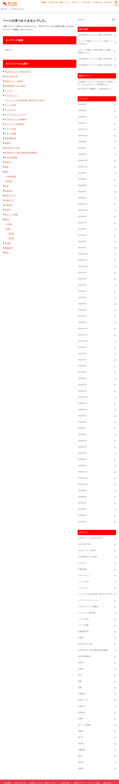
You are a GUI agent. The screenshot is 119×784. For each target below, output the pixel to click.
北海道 (9, 224)
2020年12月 (82, 391)
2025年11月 (82, 134)
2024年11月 (82, 165)
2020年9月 (82, 409)
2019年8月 (82, 489)
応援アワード (10, 195)
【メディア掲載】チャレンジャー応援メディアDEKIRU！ (95, 42)
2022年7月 (82, 281)
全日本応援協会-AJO (93, 780)
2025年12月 (82, 128)
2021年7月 (82, 354)
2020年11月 (82, 397)
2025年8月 (82, 140)
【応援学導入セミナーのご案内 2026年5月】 (95, 35)
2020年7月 (82, 422)
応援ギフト (9, 200)
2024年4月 (82, 189)
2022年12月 (82, 250)
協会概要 (43, 2)
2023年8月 (82, 214)
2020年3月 (82, 446)
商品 (6, 172)
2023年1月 (82, 244)
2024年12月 (82, 159)
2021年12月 (82, 324)
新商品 (9, 181)
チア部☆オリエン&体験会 (15, 119)
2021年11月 (82, 330)
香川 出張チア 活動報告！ (88, 88)
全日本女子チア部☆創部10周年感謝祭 (21, 153)
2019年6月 (82, 501)
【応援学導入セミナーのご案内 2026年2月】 (95, 64)
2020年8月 (82, 416)
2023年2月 (82, 238)
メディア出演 (10, 129)
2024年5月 (82, 183)
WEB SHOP (106, 771)
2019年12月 (82, 465)
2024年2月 (82, 195)
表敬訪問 (8, 248)
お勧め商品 (11, 176)
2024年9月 (82, 171)
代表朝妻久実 (10, 138)
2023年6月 (82, 226)
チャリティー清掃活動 (14, 124)
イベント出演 (10, 105)
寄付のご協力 (87, 2)
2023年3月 (82, 232)
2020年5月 (82, 434)
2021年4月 (82, 367)
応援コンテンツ (76, 2)
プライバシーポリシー (25, 774)
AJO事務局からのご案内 (15, 86)
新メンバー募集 (11, 214)
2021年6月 (82, 361)
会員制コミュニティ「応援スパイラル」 (42, 771)
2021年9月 (82, 342)
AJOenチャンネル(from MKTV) (18, 72)
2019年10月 (82, 477)
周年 (6, 167)
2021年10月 (82, 336)
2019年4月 (82, 513)
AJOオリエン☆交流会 (14, 81)
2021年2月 (82, 379)
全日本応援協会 (11, 157)
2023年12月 (82, 201)
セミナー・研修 (93, 771)
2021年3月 (82, 373)
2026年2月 (82, 116)
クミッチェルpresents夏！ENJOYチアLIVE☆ (26, 100)
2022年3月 (82, 305)
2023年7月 (82, 220)
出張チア (8, 162)
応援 (6, 186)
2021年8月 (82, 348)
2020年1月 (82, 458)
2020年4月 (82, 440)
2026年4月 (82, 103)
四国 (8, 229)
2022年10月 (82, 263)
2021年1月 (82, 385)
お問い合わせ (108, 2)
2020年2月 (82, 452)
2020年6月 (82, 428)
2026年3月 (82, 110)
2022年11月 (82, 257)
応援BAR (8, 191)
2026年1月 (82, 122)
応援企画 (8, 205)
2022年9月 (82, 269)
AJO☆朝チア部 (52, 2)
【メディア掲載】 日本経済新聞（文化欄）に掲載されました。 (95, 51)
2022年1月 (82, 318)
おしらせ (8, 91)
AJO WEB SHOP (97, 2)
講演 (6, 253)
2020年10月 (82, 403)
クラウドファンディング (15, 114)
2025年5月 (82, 146)
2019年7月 (82, 495)
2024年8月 (82, 177)
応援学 (7, 210)
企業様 (7, 143)
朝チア (7, 219)
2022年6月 (82, 287)
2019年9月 (82, 483)
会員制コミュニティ (64, 2)
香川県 (11, 234)
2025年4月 (82, 153)
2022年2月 (82, 312)
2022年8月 (82, 275)
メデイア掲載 (10, 133)
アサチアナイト (11, 95)
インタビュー (10, 110)
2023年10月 (82, 208)
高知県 (11, 238)
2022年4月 (82, 299)
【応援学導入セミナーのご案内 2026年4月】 (95, 58)
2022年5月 (82, 293)
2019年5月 (82, 507)
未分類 (7, 243)
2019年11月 (82, 471)
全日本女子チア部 (12, 148)
